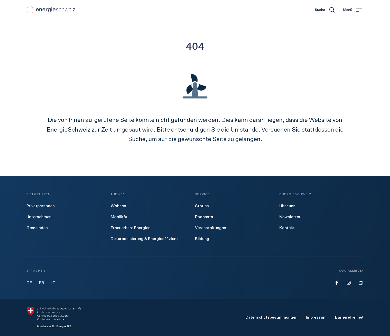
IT (53, 283)
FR (41, 283)
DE (29, 283)
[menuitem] (40, 205)
